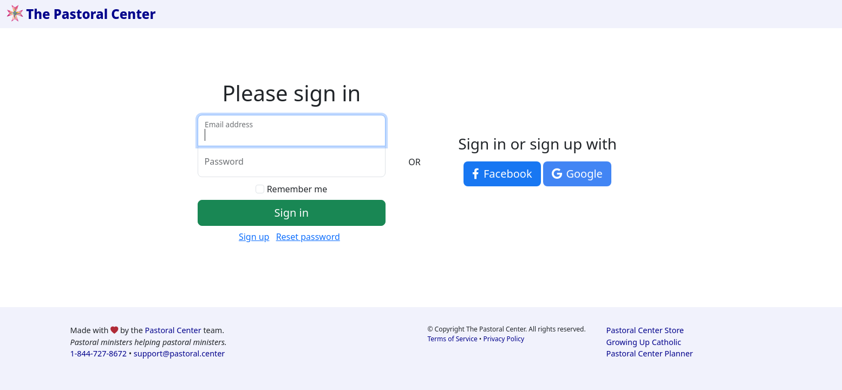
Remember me (297, 189)
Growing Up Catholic (643, 342)
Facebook (502, 173)
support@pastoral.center (179, 353)
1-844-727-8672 (98, 353)
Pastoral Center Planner (649, 353)
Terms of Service (453, 338)
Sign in (292, 212)
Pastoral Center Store (645, 330)
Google (577, 173)
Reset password (308, 237)
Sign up (254, 237)
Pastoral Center (173, 330)
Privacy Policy (503, 338)
